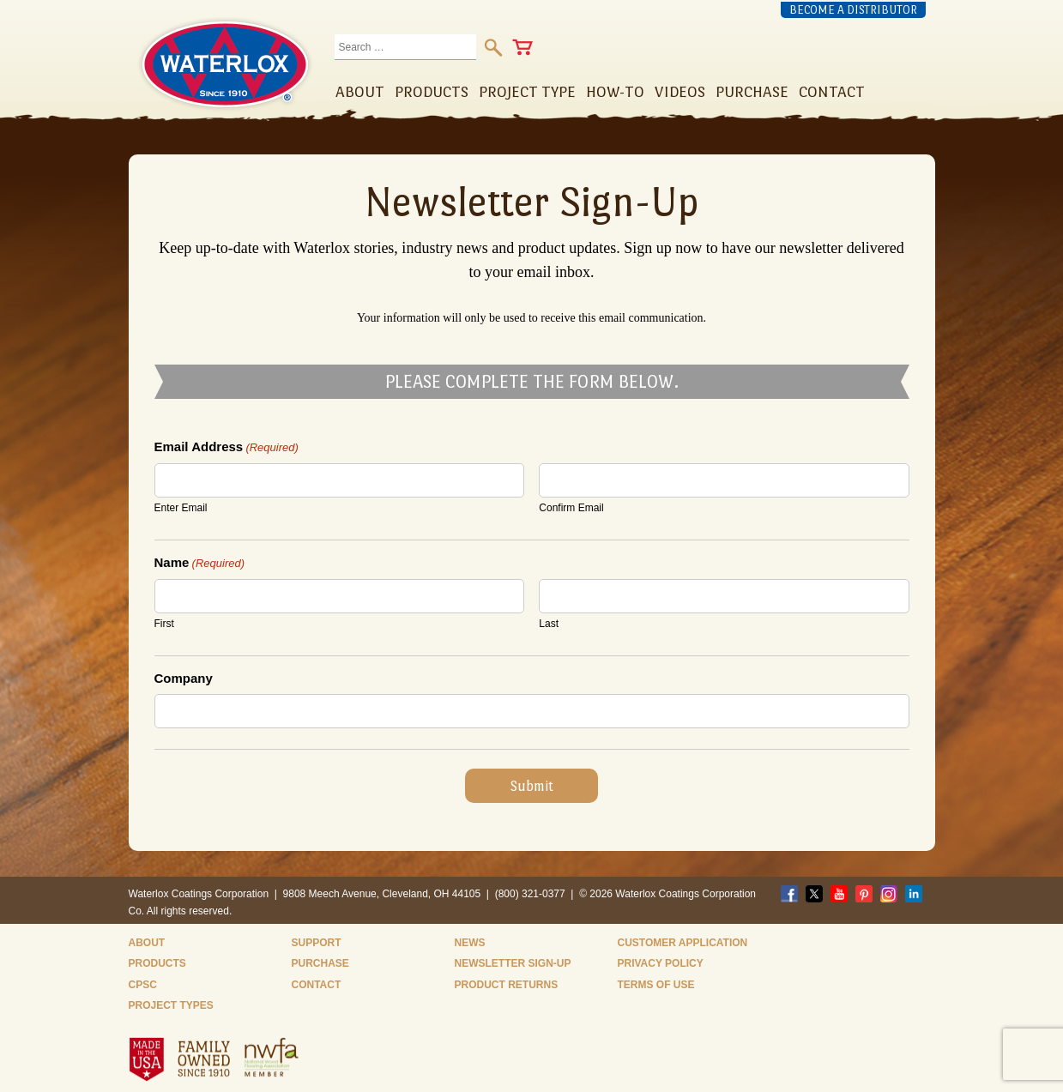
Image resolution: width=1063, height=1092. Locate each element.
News (470, 943)
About (147, 943)
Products (157, 963)
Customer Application (683, 943)
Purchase (320, 963)
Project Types (171, 1005)
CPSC (143, 985)
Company (183, 678)
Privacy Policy (661, 963)
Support (316, 943)
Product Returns (507, 985)
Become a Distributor (853, 9)
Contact (316, 985)
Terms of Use (656, 985)
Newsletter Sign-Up (513, 963)
